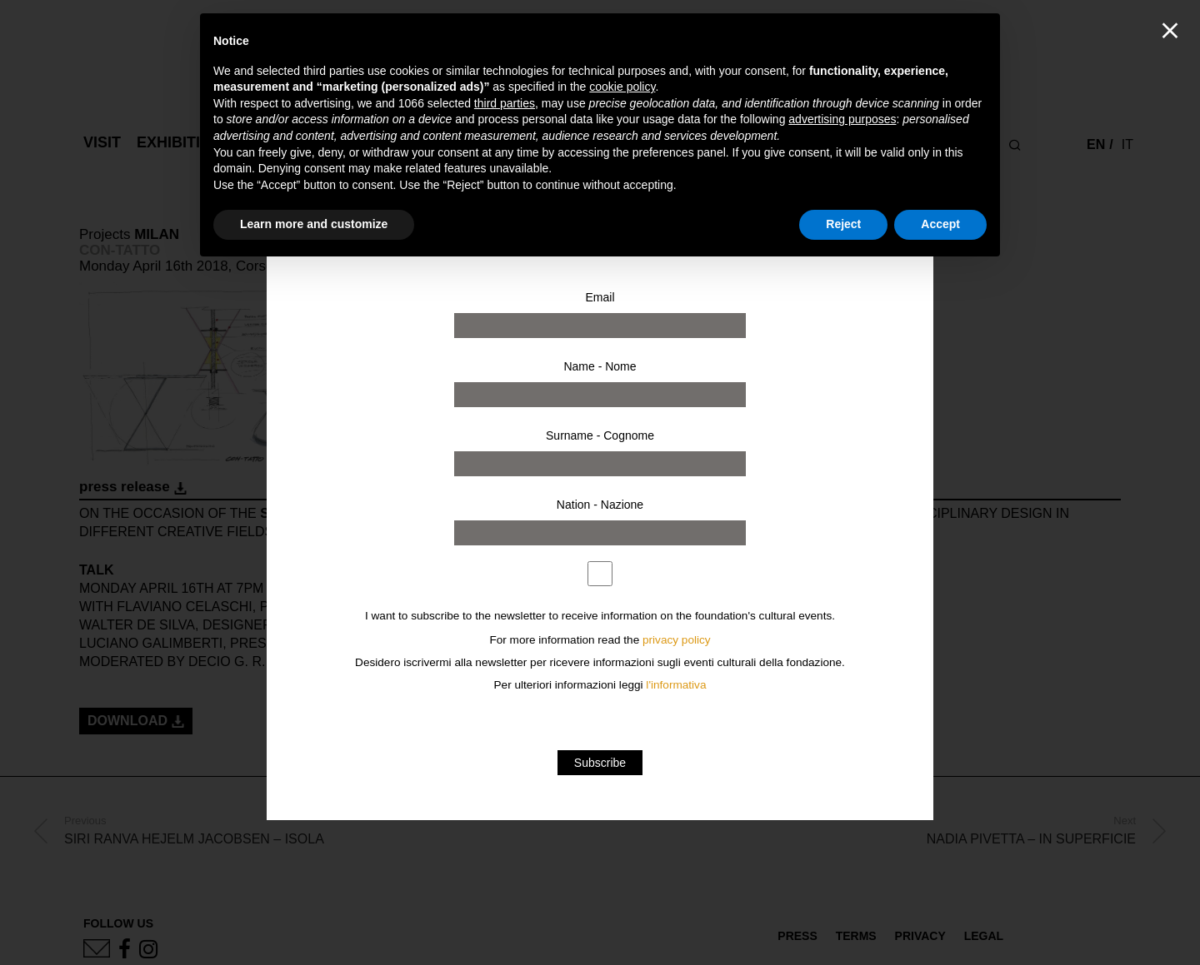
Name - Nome (599, 366)
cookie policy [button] (622, 86)
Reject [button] (843, 224)
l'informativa (676, 685)
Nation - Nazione (600, 504)
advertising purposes (842, 119)
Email (599, 297)
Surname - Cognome (600, 435)
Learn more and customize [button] (314, 224)
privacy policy (676, 640)
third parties (504, 103)
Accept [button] (940, 224)
